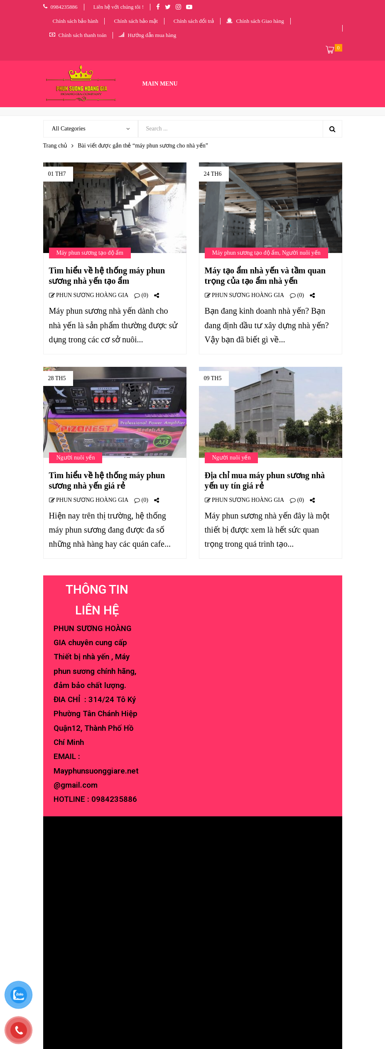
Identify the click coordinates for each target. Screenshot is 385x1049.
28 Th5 (57, 378)
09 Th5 (213, 378)
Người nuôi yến (301, 253)
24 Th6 (213, 174)
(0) (141, 295)
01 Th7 (57, 174)
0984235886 (114, 799)
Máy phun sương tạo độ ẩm (89, 253)
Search (332, 128)
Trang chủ (55, 145)
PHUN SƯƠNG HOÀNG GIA (89, 295)
